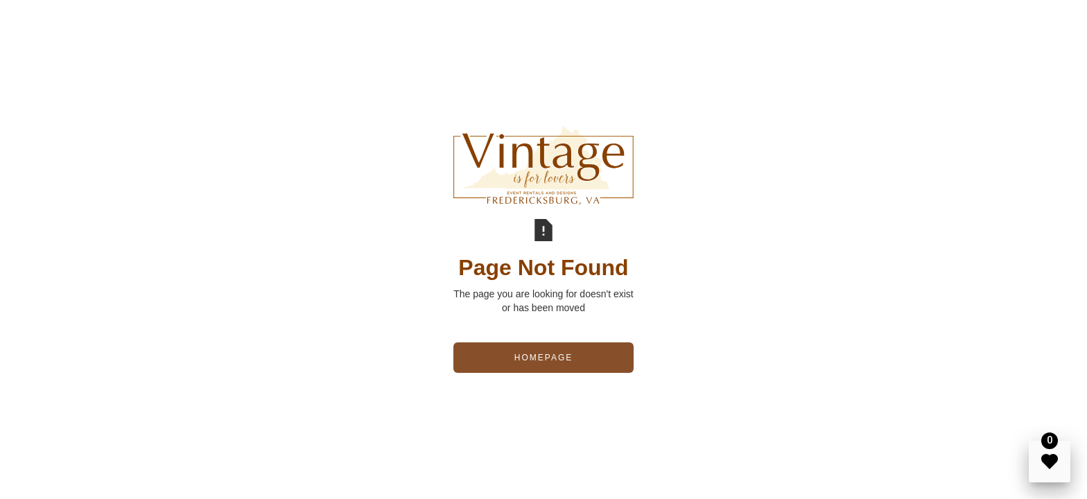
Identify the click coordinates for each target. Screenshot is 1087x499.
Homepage (543, 357)
